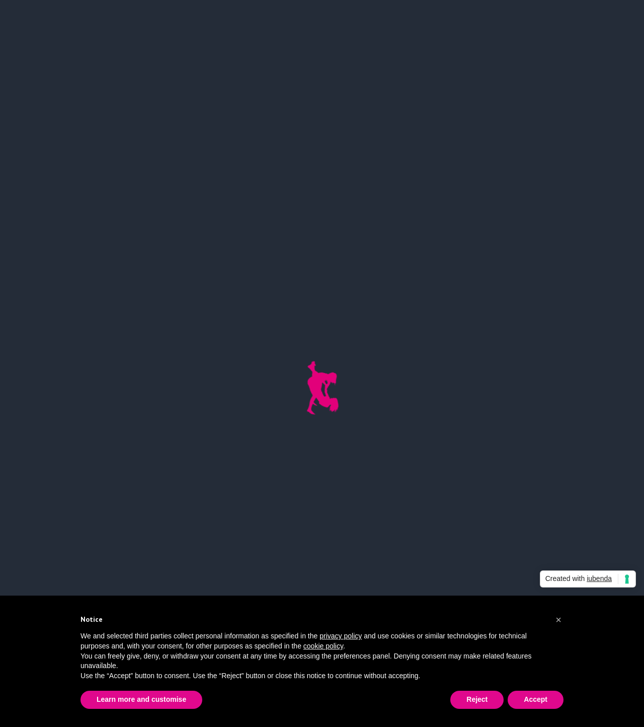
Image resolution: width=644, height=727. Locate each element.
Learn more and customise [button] (141, 699)
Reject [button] (477, 699)
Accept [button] (535, 699)
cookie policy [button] (323, 646)
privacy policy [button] (340, 636)
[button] (558, 620)
